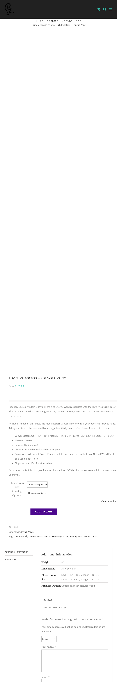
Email (45, 383)
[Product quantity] (18, 205)
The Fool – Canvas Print (30, 599)
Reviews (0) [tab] (10, 252)
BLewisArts (36, 658)
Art (16, 229)
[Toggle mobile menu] (110, 9)
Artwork (23, 229)
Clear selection (109, 194)
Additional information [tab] (16, 245)
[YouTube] (61, 644)
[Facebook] (56, 644)
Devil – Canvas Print (86, 528)
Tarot (94, 229)
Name (45, 370)
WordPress (82, 658)
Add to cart (43, 205)
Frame (73, 229)
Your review (48, 340)
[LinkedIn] (65, 644)
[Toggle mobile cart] (98, 9)
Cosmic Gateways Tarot (56, 229)
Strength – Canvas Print (30, 528)
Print (80, 229)
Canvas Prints (26, 225)
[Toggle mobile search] (104, 9)
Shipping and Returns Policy (62, 662)
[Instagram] (51, 644)
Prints (87, 229)
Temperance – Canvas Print (86, 599)
